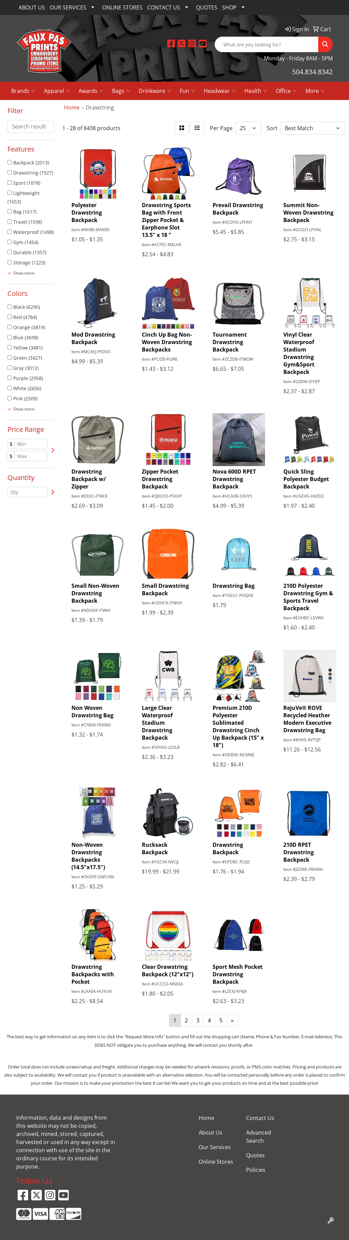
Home (206, 1118)
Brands (23, 91)
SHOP (229, 7)
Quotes (255, 1155)
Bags (121, 91)
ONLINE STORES (122, 7)
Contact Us (260, 1118)
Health (255, 91)
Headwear (220, 91)
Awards (91, 91)
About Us (210, 1132)
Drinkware (155, 91)
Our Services (215, 1147)
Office (286, 91)
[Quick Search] (267, 44)
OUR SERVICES (68, 7)
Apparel (57, 91)
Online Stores (216, 1161)
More (315, 91)
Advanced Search (258, 1136)
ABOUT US (32, 7)
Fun (187, 91)
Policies (255, 1170)
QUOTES (206, 7)
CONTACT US (163, 7)
